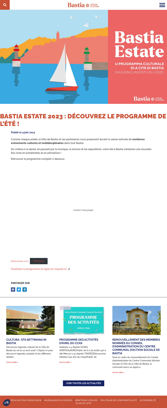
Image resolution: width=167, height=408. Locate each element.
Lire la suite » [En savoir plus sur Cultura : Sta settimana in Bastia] (12, 362)
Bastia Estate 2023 (19, 261)
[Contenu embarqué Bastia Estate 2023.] (83, 210)
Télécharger (39, 261)
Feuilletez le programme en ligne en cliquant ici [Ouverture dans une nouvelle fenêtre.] (39, 269)
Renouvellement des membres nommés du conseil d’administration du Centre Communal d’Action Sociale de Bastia (136, 346)
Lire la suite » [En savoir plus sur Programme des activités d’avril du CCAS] (65, 362)
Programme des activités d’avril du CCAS (78, 341)
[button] (6, 402)
